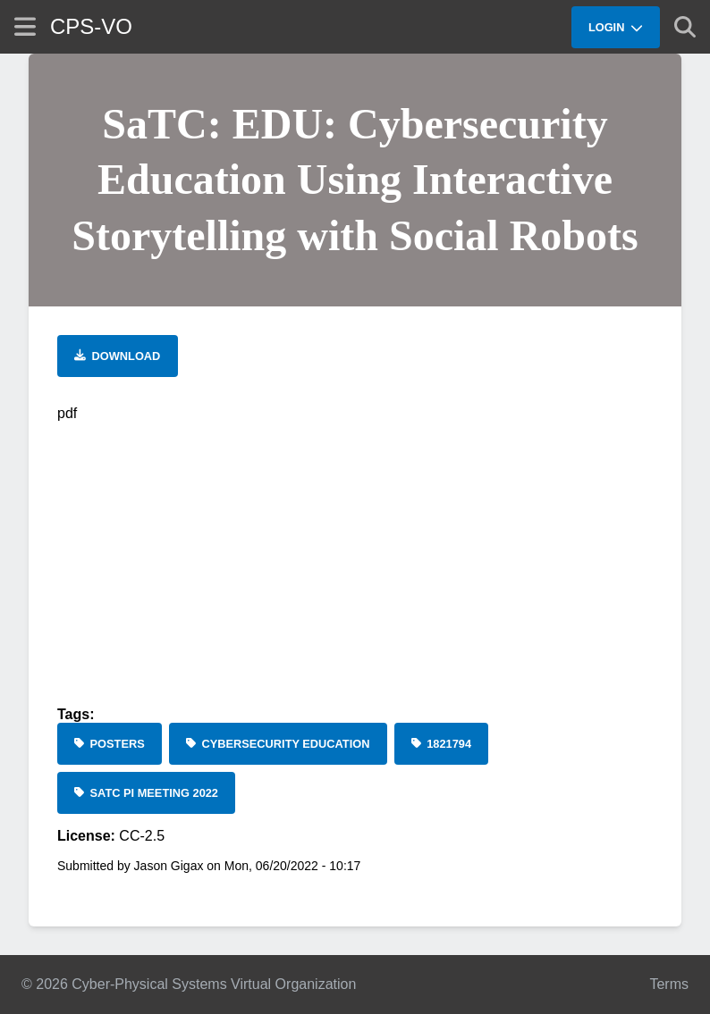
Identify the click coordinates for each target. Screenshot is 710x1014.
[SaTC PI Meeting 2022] (146, 793)
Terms (669, 984)
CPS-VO (91, 26)
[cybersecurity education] (278, 744)
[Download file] (117, 356)
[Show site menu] (25, 26)
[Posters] (109, 744)
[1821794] (441, 744)
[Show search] (685, 27)
